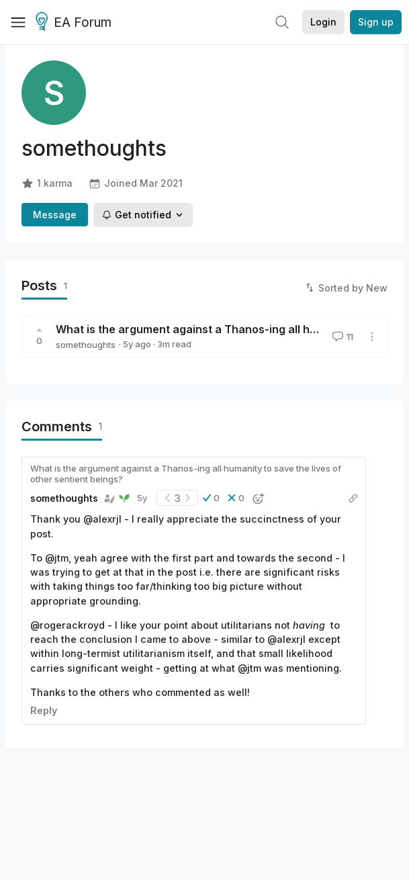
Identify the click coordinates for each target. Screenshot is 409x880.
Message (55, 214)
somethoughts (86, 344)
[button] (211, 498)
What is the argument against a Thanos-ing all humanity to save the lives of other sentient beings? (185, 473)
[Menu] (18, 22)
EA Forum (75, 22)
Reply (43, 710)
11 (341, 337)
